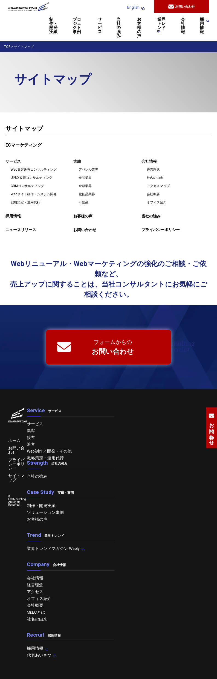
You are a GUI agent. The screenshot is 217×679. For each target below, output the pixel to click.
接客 (31, 437)
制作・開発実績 (53, 26)
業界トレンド (161, 25)
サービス (100, 26)
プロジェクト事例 (77, 26)
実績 (77, 161)
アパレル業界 (88, 169)
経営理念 (153, 169)
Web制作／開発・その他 (49, 451)
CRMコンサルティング (27, 186)
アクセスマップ (158, 186)
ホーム (14, 440)
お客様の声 (139, 28)
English (133, 7)
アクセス (35, 591)
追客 (31, 444)
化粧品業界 (87, 194)
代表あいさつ (39, 655)
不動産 (83, 202)
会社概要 (153, 194)
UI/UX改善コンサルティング (31, 178)
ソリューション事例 (45, 512)
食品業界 (85, 178)
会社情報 (183, 26)
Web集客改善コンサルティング (34, 169)
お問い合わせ (181, 6)
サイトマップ (16, 477)
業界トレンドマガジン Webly (53, 548)
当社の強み (119, 28)
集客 (31, 430)
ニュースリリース (20, 230)
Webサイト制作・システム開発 (34, 194)
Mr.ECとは (36, 612)
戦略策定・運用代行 (25, 202)
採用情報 (202, 26)
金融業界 (85, 186)
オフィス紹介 (156, 202)
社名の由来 (155, 178)
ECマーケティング (23, 145)
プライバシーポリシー (160, 230)
